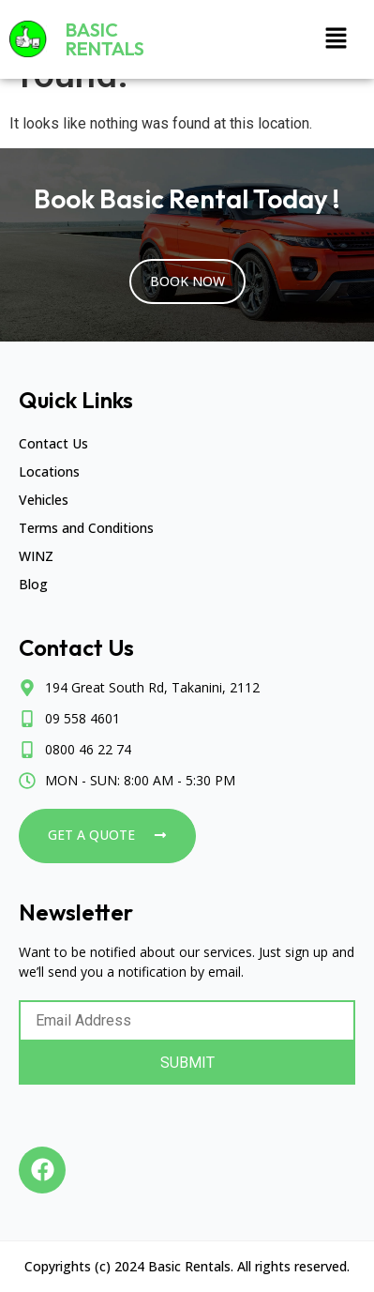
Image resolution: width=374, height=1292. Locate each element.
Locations (49, 471)
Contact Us (53, 443)
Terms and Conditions (86, 528)
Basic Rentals (105, 39)
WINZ (36, 556)
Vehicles (43, 500)
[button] (336, 39)
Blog (33, 584)
